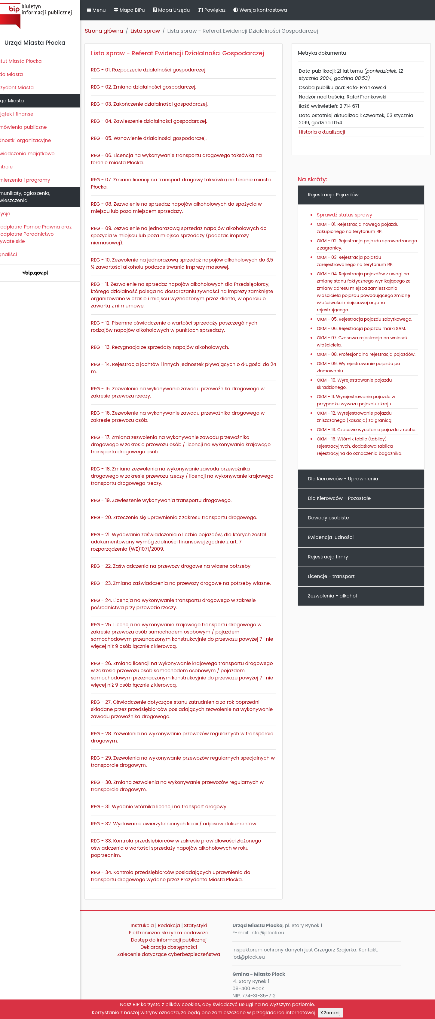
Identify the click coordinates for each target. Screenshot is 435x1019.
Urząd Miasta (18, 100)
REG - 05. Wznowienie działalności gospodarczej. (159, 138)
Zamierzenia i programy (31, 180)
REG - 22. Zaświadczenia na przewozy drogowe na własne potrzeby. (181, 566)
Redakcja (176, 932)
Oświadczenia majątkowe (34, 153)
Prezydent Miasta (23, 87)
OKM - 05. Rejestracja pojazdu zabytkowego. (368, 319)
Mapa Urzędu (181, 10)
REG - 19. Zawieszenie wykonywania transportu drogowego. (171, 500)
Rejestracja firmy (332, 571)
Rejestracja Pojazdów (337, 194)
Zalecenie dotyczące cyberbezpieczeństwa (176, 961)
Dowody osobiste (332, 532)
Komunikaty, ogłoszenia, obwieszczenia (31, 197)
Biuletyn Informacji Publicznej (45, 16)
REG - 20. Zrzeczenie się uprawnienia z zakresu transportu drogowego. (184, 517)
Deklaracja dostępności (176, 954)
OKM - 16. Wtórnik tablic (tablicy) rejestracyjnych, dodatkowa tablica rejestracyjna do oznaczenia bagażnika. (363, 460)
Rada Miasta (18, 74)
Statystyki (202, 932)
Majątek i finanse (23, 113)
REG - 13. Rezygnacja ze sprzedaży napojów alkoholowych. (170, 347)
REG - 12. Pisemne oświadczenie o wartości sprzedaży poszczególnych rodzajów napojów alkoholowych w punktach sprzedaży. (184, 326)
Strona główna (114, 31)
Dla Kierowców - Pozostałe (343, 512)
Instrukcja (149, 932)
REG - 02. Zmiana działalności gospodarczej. (154, 86)
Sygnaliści (15, 254)
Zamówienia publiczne (30, 127)
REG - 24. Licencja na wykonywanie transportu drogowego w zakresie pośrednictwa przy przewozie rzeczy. (183, 611)
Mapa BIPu (139, 10)
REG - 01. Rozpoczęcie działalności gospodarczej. (158, 69)
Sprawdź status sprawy (348, 214)
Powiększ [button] (222, 10)
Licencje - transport (335, 590)
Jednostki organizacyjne (32, 140)
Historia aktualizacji (326, 132)
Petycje (11, 213)
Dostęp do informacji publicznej (176, 947)
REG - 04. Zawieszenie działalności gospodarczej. (159, 121)
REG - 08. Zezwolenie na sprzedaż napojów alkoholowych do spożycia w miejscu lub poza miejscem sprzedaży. (186, 208)
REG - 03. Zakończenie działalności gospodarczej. (159, 104)
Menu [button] (106, 10)
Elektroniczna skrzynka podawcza (176, 939)
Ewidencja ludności (335, 551)
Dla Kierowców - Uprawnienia (347, 493)
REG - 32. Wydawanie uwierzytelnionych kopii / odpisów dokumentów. (184, 830)
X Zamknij (330, 1013)
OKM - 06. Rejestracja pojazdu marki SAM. (365, 328)
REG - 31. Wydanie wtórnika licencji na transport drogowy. (169, 813)
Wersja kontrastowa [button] (270, 10)
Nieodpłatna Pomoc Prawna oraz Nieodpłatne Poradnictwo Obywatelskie (42, 234)
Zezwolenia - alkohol (336, 610)
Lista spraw (155, 31)
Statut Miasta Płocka (27, 61)
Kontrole (13, 166)
